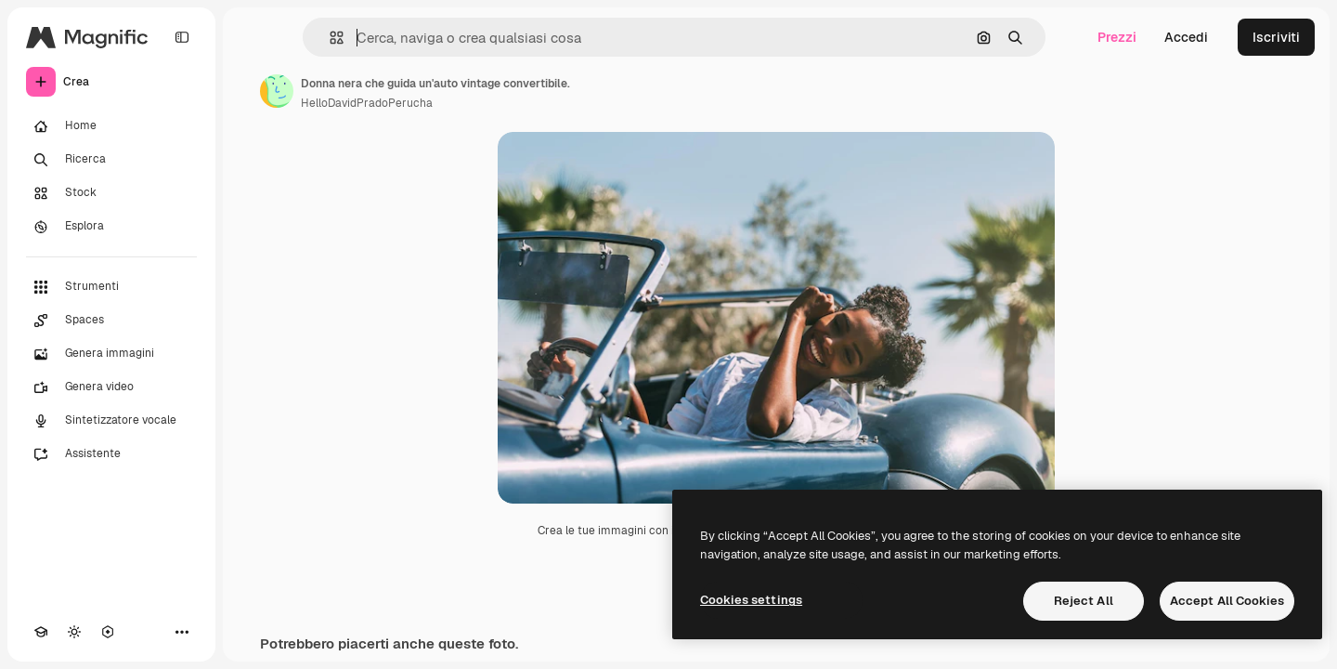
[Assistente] (111, 454)
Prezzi (1116, 37)
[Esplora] (111, 227)
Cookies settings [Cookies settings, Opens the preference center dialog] (751, 600)
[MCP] (108, 632)
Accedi (1186, 37)
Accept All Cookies (1227, 601)
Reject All (1083, 601)
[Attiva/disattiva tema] (74, 632)
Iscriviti (1276, 37)
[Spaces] (111, 320)
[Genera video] (111, 387)
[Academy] (41, 632)
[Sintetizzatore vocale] (111, 421)
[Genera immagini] (111, 354)
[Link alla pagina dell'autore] (276, 91)
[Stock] (111, 193)
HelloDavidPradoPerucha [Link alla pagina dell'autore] (367, 103)
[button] (329, 38)
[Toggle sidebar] (182, 37)
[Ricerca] (111, 160)
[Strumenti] (111, 287)
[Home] (111, 126)
